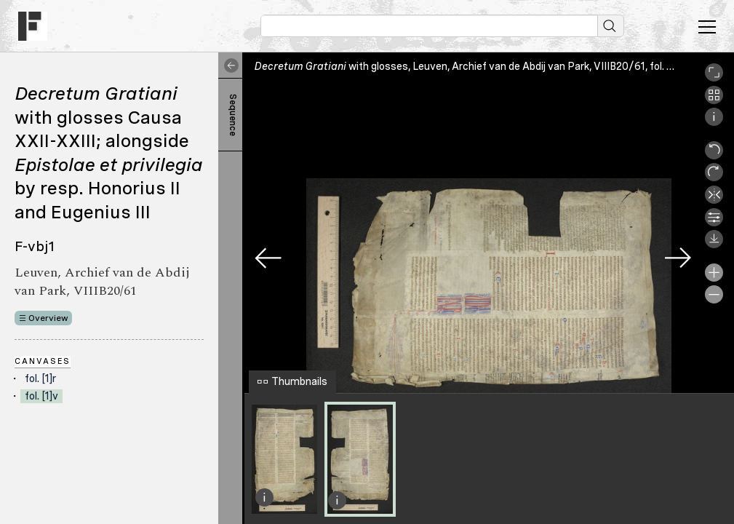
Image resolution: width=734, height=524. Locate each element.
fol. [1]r (40, 378)
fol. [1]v (41, 396)
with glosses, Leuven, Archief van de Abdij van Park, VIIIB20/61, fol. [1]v (469, 66)
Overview (48, 318)
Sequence (233, 115)
